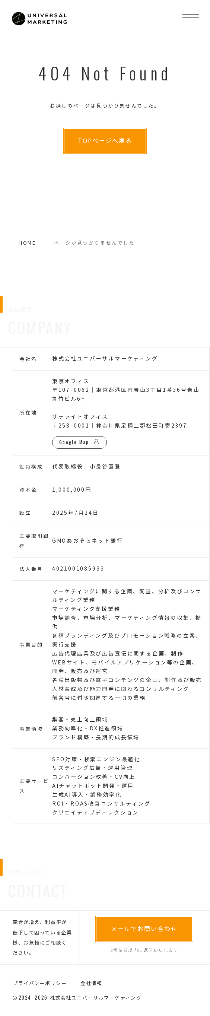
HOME (27, 242)
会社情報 (91, 983)
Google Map (74, 442)
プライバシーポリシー (40, 983)
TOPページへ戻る (105, 140)
